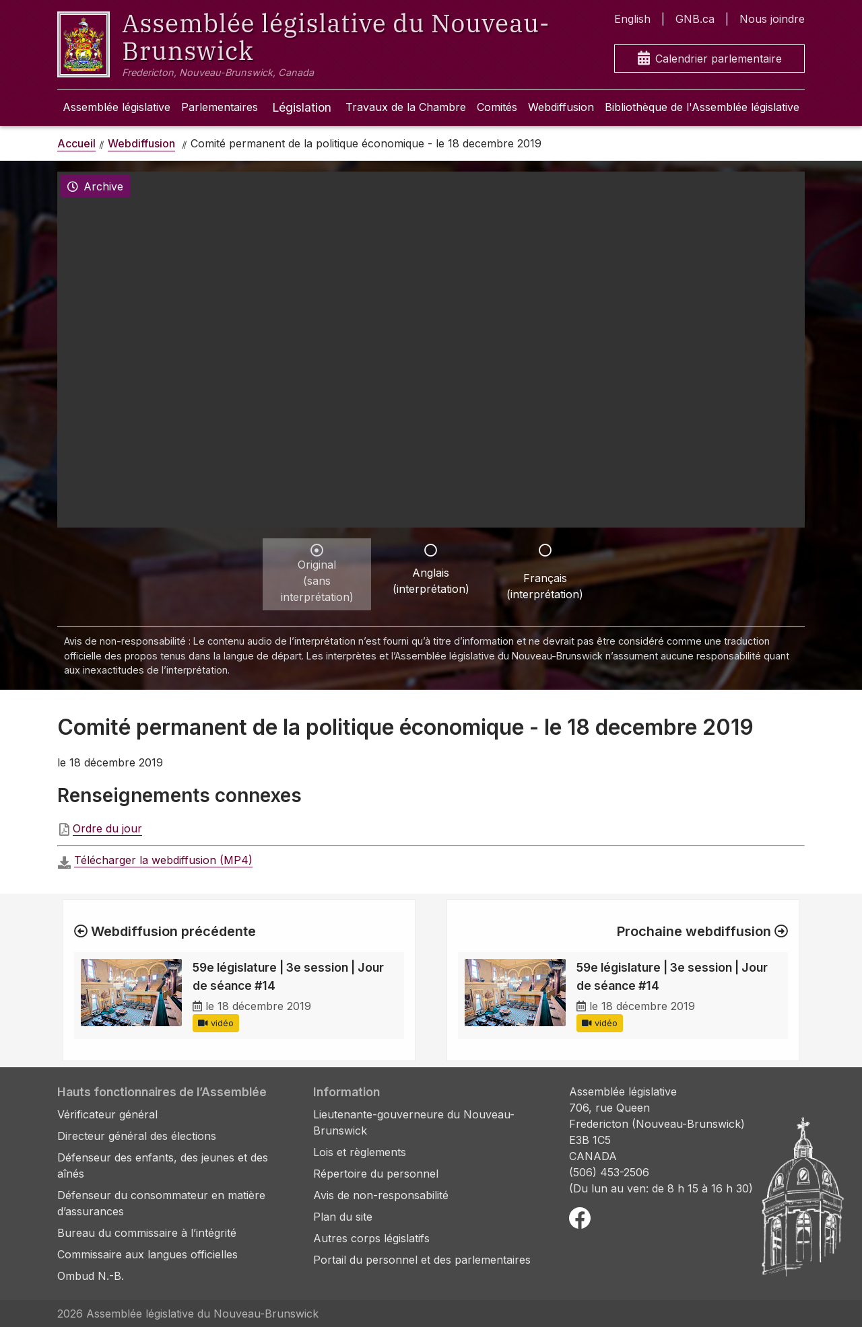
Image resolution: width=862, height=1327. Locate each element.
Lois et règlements (359, 1152)
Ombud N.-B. (90, 1276)
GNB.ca (695, 19)
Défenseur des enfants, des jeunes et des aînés (162, 1165)
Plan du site (342, 1216)
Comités (497, 107)
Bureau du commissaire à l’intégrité (146, 1233)
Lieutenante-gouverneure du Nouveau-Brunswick (414, 1122)
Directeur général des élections (136, 1136)
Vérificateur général (107, 1114)
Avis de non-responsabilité (381, 1195)
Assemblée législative (116, 107)
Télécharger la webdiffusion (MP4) (163, 860)
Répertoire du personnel (375, 1173)
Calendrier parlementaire (710, 59)
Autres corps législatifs (371, 1238)
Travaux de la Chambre (405, 107)
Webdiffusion (561, 107)
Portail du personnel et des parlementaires (422, 1259)
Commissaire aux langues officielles (147, 1254)
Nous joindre (772, 19)
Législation (301, 107)
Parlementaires (219, 107)
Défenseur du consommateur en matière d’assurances (161, 1203)
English (632, 19)
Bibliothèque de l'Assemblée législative (702, 107)
